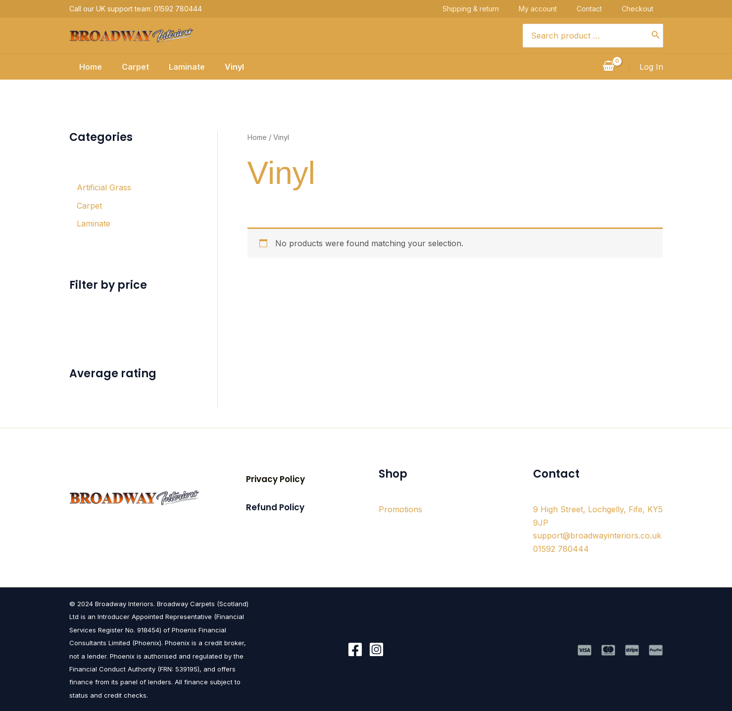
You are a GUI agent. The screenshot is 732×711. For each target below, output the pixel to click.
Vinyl (236, 67)
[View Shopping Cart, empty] (608, 67)
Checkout (647, 8)
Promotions (400, 509)
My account (548, 8)
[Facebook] (355, 649)
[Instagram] (376, 649)
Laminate (185, 67)
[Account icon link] (651, 66)
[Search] (655, 35)
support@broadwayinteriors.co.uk (597, 535)
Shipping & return (480, 8)
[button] (275, 478)
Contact (599, 8)
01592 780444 (561, 548)
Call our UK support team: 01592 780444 (135, 8)
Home (80, 67)
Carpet (129, 67)
